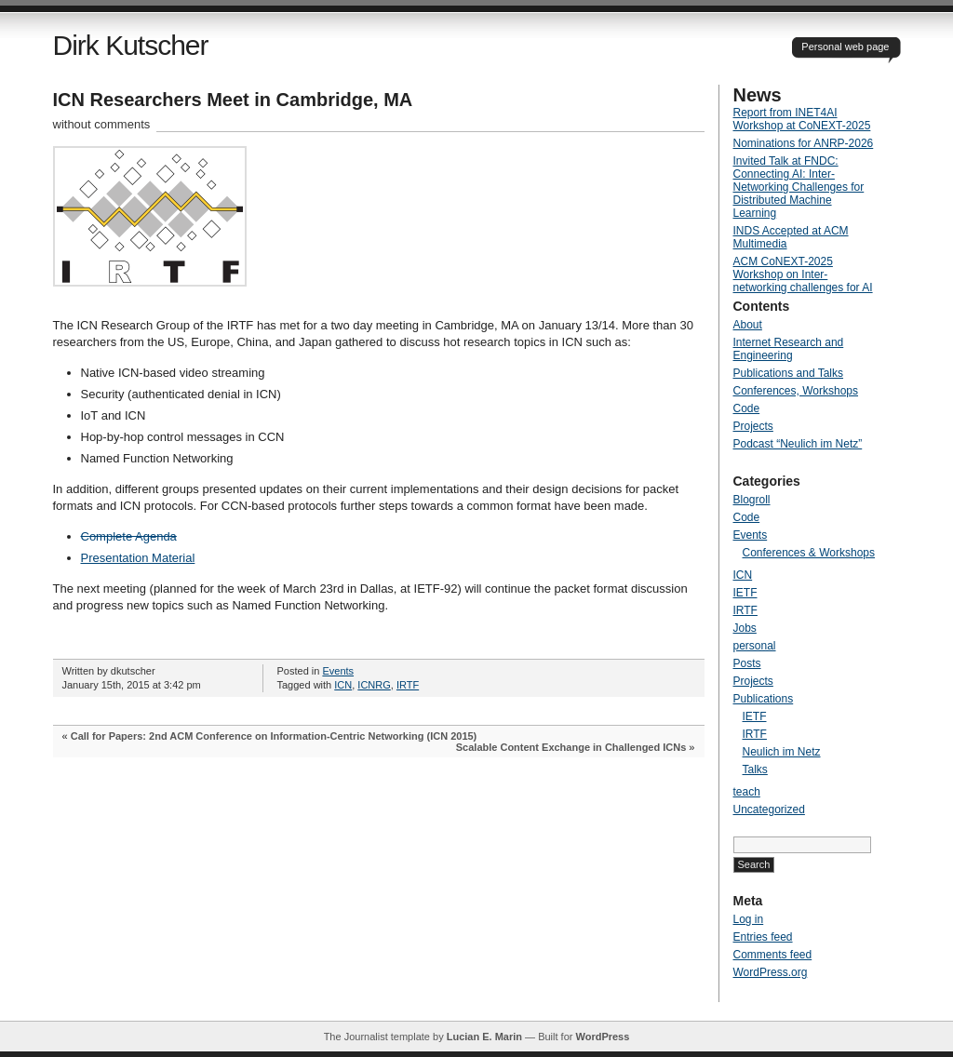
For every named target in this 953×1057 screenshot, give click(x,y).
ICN (343, 684)
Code (746, 408)
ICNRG (373, 684)
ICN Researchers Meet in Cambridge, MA (233, 99)
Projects (753, 426)
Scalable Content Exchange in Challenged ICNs (571, 747)
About (747, 324)
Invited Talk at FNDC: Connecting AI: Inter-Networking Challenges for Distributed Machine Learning (799, 187)
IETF (745, 592)
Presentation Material (138, 558)
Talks (755, 769)
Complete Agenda (129, 536)
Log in (748, 919)
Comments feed (772, 954)
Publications (763, 698)
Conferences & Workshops (809, 552)
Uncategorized (769, 809)
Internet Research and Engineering (788, 349)
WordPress (602, 1036)
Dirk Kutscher (130, 45)
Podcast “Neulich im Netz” (798, 443)
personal (754, 645)
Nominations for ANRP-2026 (803, 143)
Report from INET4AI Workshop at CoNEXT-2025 (802, 119)
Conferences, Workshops (796, 390)
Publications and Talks (788, 373)
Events (338, 670)
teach (746, 791)
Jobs (745, 628)
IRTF (407, 684)
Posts (747, 663)
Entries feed (763, 936)
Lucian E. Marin (484, 1036)
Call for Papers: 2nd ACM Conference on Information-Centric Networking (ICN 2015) (274, 736)
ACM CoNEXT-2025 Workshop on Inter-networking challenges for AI (803, 274)
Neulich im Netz (782, 751)
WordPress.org (770, 972)
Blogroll (752, 499)
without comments (102, 124)
